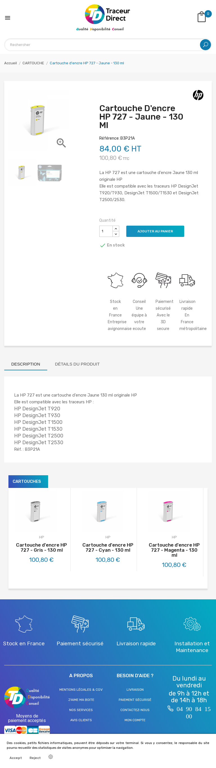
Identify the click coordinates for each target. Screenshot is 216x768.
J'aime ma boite (81, 700)
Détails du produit (77, 364)
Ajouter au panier (155, 231)
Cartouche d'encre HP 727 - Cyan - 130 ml (107, 547)
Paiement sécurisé (135, 700)
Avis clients (81, 720)
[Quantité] (106, 231)
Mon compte (135, 720)
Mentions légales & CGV (81, 690)
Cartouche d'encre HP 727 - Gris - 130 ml (41, 547)
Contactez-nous (135, 710)
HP (41, 537)
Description (25, 364)
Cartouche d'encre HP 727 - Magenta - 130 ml (174, 550)
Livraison (135, 690)
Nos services (81, 710)
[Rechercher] (108, 44)
